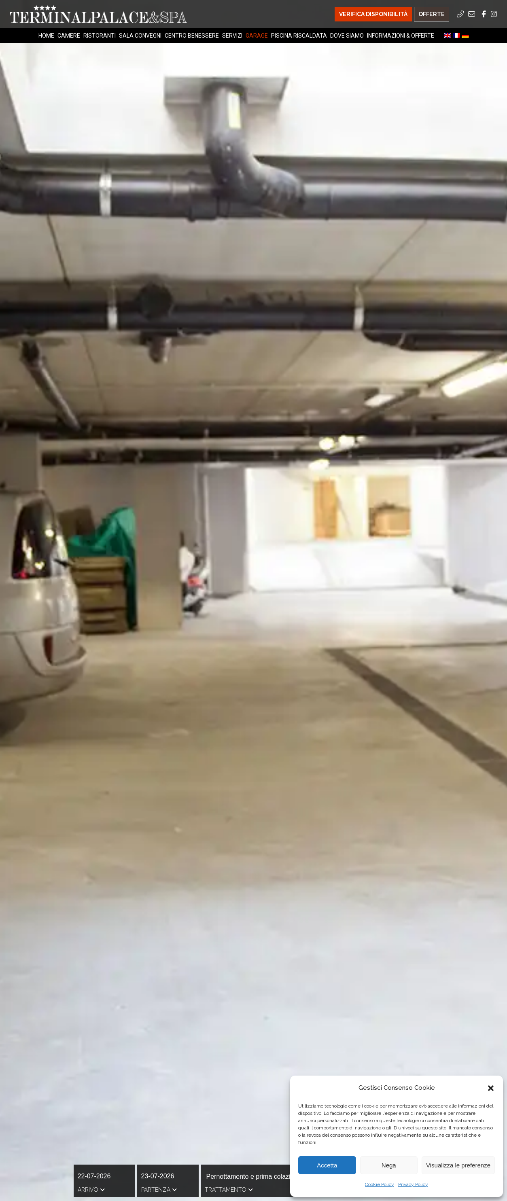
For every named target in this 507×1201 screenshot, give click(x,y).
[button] (491, 1088)
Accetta (327, 1165)
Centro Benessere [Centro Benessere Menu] (192, 35)
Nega (389, 1165)
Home (46, 35)
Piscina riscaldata (299, 35)
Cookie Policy (379, 1184)
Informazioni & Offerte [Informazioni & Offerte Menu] (400, 35)
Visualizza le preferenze (458, 1165)
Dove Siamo (347, 35)
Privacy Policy (413, 1184)
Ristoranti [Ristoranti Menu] (99, 35)
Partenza (159, 1189)
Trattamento (229, 1189)
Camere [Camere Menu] (68, 35)
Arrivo (91, 1189)
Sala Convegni (140, 35)
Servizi (232, 35)
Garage (257, 35)
